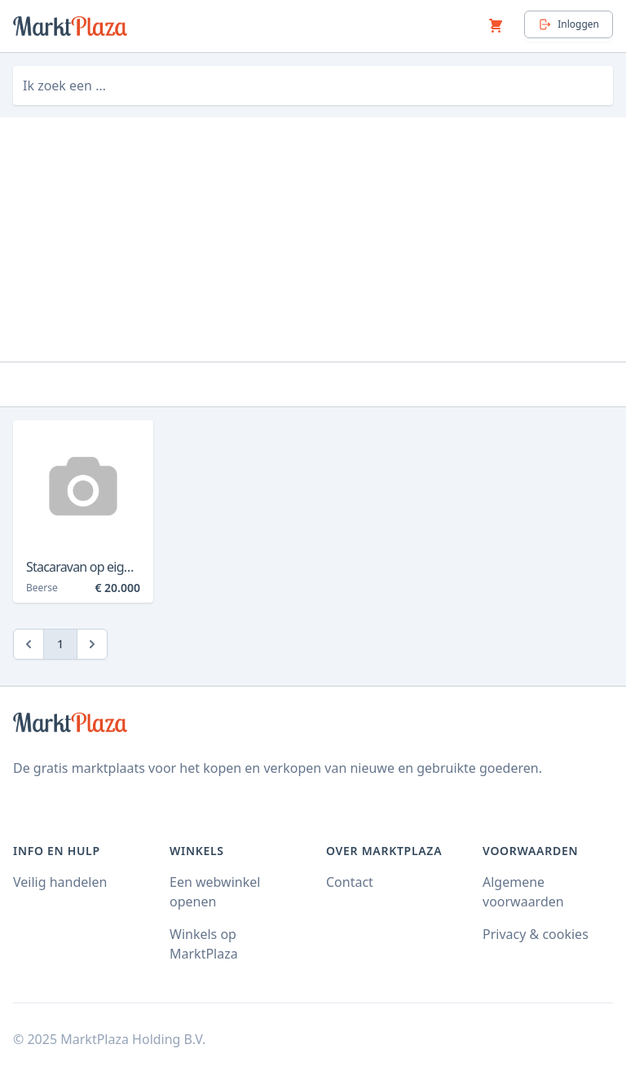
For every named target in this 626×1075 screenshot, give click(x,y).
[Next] (92, 644)
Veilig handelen (60, 882)
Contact (349, 882)
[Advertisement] (313, 239)
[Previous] (28, 644)
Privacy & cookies (536, 934)
